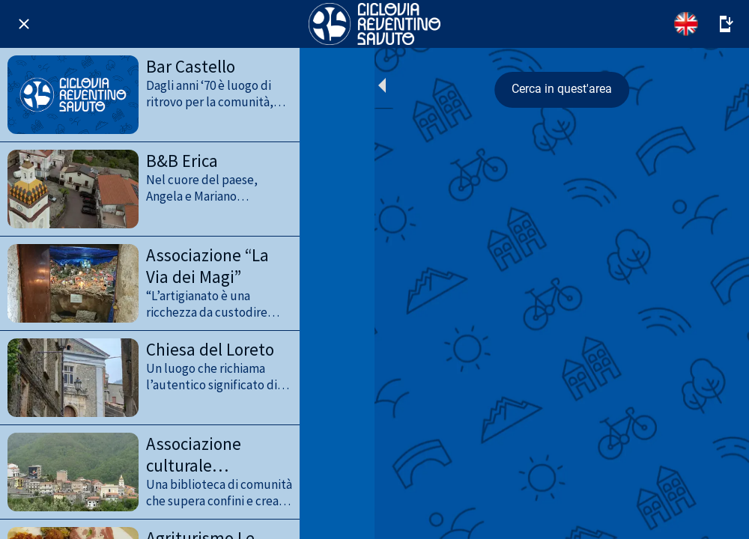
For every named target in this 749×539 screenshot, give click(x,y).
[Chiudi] (24, 24)
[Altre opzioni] (725, 24)
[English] (686, 24)
